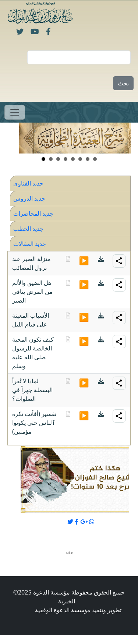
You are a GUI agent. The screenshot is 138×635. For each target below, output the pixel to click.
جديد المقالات (29, 244)
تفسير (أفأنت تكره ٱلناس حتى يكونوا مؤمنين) (34, 422)
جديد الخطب (28, 229)
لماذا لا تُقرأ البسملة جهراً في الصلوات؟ (32, 390)
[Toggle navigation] (14, 112)
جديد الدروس (29, 198)
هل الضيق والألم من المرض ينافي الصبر (32, 291)
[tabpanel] (69, 345)
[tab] (70, 183)
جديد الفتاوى (28, 183)
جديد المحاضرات (33, 213)
